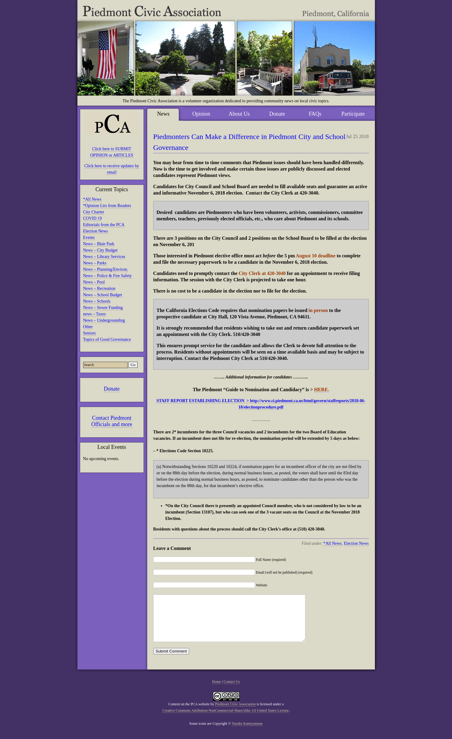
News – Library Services (104, 256)
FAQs (315, 114)
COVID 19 (92, 218)
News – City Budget (100, 250)
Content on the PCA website (189, 713)
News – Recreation (99, 288)
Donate (112, 389)
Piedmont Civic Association (235, 713)
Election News (95, 231)
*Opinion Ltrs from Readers (107, 205)
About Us (239, 114)
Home (216, 691)
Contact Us (232, 691)
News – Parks (95, 263)
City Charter (93, 212)
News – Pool (94, 282)
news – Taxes (94, 314)
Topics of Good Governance (107, 339)
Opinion (201, 114)
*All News (92, 199)
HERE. (321, 389)
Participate (353, 114)
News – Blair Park (98, 244)
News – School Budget (102, 295)
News (163, 114)
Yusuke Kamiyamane (247, 733)
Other (88, 326)
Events (89, 237)
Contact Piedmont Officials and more (111, 421)
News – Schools (96, 301)
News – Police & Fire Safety (107, 275)
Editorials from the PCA (104, 224)
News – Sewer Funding (103, 307)
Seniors (89, 333)
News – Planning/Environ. (105, 269)
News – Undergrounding (104, 320)
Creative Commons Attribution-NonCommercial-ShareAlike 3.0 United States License (225, 719)
